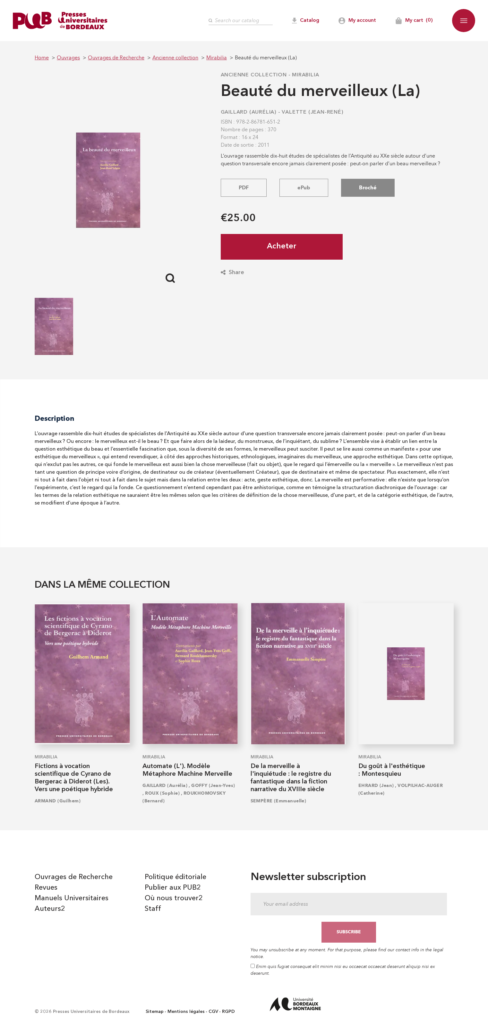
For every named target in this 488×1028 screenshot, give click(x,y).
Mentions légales (186, 1011)
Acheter (281, 246)
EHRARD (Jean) (376, 785)
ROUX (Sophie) (162, 793)
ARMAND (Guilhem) (58, 801)
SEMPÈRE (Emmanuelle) (278, 801)
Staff (153, 908)
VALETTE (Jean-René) (312, 112)
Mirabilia (305, 75)
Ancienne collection (254, 75)
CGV (213, 1011)
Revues (46, 887)
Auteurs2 (50, 908)
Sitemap (155, 1011)
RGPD (228, 1011)
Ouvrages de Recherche (74, 877)
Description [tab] (54, 418)
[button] (463, 20)
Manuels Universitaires (71, 898)
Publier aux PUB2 (173, 887)
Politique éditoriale (175, 877)
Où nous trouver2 (174, 898)
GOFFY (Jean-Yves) (213, 785)
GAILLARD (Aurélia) (249, 112)
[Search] (241, 20)
